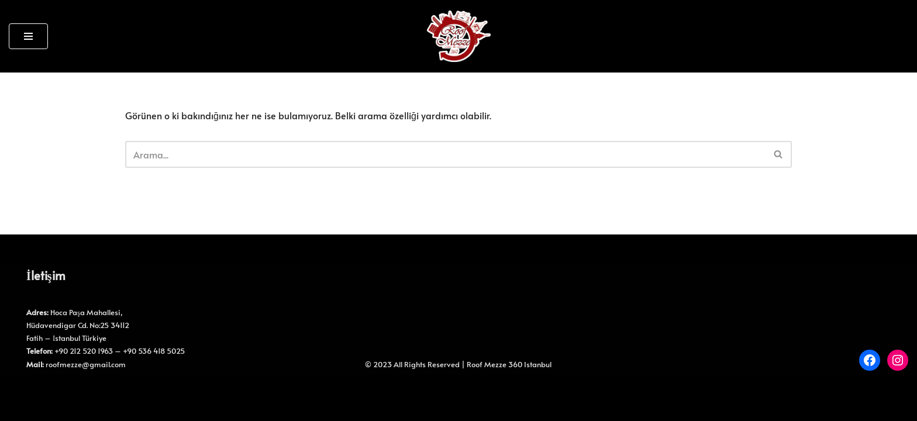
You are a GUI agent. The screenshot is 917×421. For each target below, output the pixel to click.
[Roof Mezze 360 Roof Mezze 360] (459, 36)
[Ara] (445, 154)
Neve (19, 390)
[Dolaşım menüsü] (28, 36)
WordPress (61, 390)
